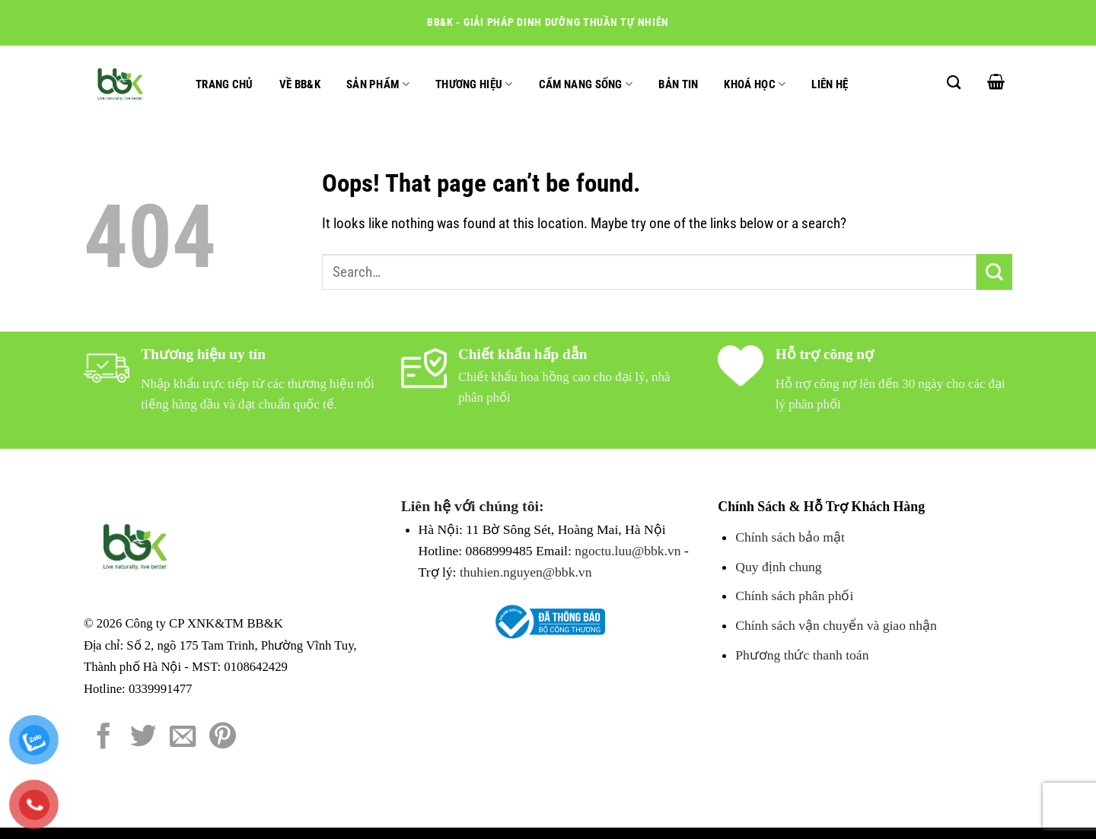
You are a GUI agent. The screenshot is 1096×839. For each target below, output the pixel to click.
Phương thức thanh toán (801, 655)
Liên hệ (829, 84)
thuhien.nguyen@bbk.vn (526, 572)
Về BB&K (299, 84)
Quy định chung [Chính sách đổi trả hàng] (778, 566)
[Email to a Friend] (183, 737)
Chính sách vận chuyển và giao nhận (836, 625)
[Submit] (994, 272)
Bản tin (678, 84)
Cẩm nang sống (586, 84)
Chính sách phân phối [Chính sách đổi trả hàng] (794, 595)
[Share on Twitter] (143, 737)
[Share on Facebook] (104, 737)
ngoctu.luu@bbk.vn (627, 550)
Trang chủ (224, 84)
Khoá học (754, 84)
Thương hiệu (474, 84)
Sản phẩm (377, 84)
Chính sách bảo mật (790, 537)
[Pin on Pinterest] (222, 737)
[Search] (953, 82)
